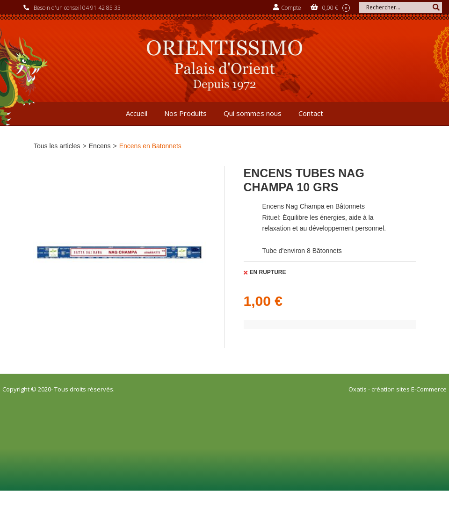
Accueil (136, 113)
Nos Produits (185, 113)
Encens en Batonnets (150, 146)
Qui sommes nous (253, 113)
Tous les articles (57, 146)
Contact (310, 113)
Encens (100, 146)
